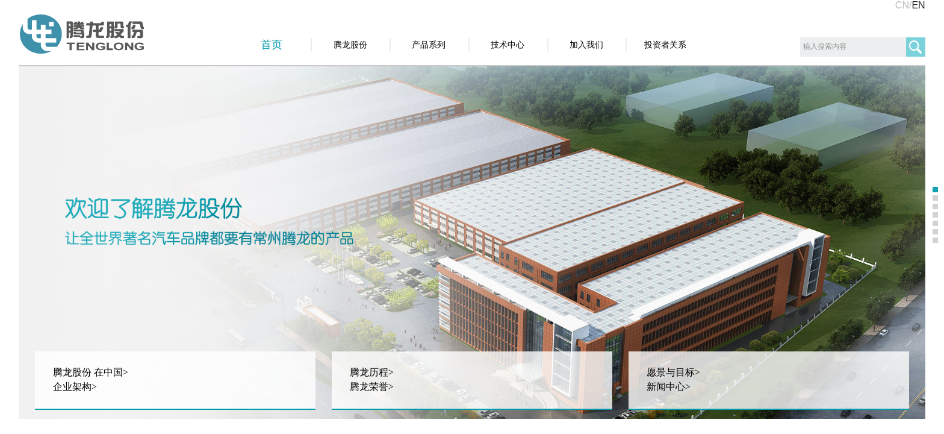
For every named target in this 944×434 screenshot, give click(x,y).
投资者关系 (665, 44)
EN (918, 5)
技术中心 (507, 44)
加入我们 (586, 44)
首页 (271, 45)
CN (902, 5)
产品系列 (429, 44)
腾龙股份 (350, 44)
